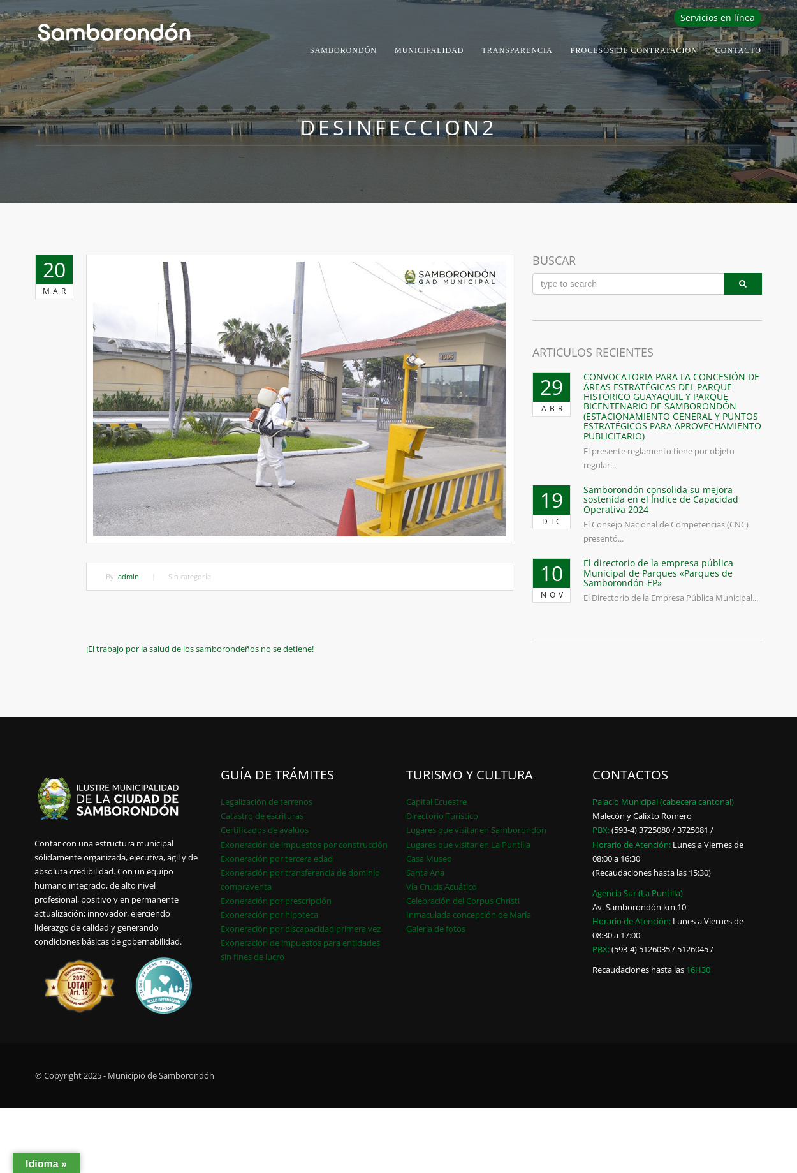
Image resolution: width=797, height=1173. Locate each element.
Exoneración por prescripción (276, 900)
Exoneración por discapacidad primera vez (301, 928)
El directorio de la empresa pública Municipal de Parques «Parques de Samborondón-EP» (658, 573)
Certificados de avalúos (265, 830)
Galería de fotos (435, 928)
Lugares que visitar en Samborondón (476, 830)
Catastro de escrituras (262, 816)
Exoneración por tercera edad (277, 858)
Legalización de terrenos (266, 802)
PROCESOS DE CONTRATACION (634, 50)
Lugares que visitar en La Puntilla (468, 844)
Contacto (738, 50)
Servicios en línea (717, 17)
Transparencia (517, 50)
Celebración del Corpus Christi (463, 900)
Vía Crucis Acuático (441, 886)
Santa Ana (425, 872)
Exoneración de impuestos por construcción (304, 844)
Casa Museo (429, 858)
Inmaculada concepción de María (468, 914)
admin (128, 576)
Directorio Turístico (442, 816)
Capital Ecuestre (436, 802)
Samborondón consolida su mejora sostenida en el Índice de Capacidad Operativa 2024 (660, 499)
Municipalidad (429, 50)
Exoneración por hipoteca (269, 914)
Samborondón (343, 50)
